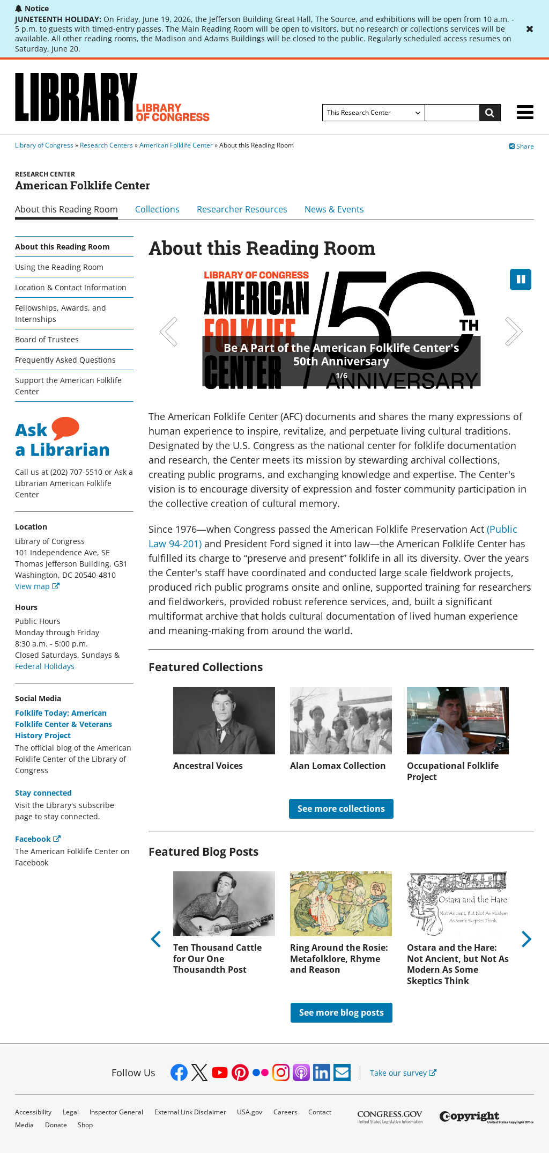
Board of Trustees (47, 339)
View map (37, 586)
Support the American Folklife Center (68, 385)
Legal (71, 1112)
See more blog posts (341, 1012)
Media (24, 1124)
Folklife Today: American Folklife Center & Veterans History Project (63, 724)
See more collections (341, 808)
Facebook (38, 839)
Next (512, 331)
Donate (56, 1124)
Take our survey (403, 1073)
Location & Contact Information (71, 287)
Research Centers (106, 145)
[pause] (520, 279)
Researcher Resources (242, 209)
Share (521, 146)
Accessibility (33, 1112)
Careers (285, 1112)
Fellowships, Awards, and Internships (60, 313)
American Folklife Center (176, 145)
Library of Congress (44, 145)
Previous (170, 331)
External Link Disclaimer (190, 1112)
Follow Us (133, 1072)
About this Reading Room (66, 209)
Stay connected (43, 793)
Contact (319, 1112)
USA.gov (249, 1112)
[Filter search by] (374, 113)
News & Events (334, 209)
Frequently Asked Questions (65, 360)
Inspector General (116, 1112)
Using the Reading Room (59, 267)
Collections (157, 209)
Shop (85, 1124)
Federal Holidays (45, 666)
